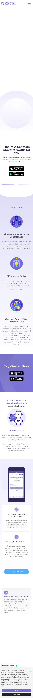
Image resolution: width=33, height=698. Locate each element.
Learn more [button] (16, 694)
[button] (30, 3)
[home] (8, 3)
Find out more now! (16, 289)
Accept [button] (16, 690)
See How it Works (16, 572)
